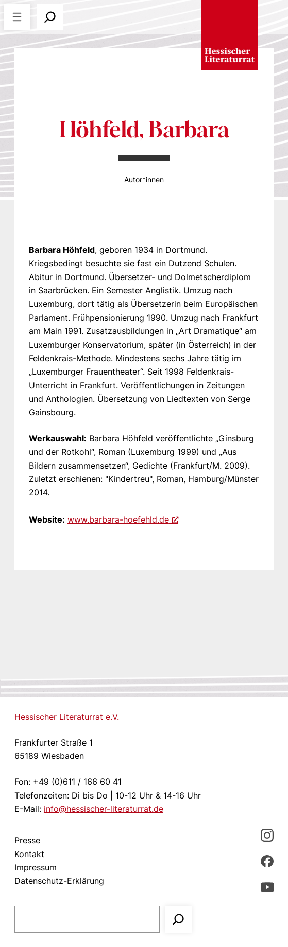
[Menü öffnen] (17, 17)
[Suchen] (178, 919)
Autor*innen (144, 179)
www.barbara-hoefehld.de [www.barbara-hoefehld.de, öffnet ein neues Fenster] (122, 519)
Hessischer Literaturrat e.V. (66, 717)
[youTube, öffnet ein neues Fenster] (267, 886)
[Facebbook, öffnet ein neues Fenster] (267, 860)
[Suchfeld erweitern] (50, 17)
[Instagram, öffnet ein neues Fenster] (267, 834)
